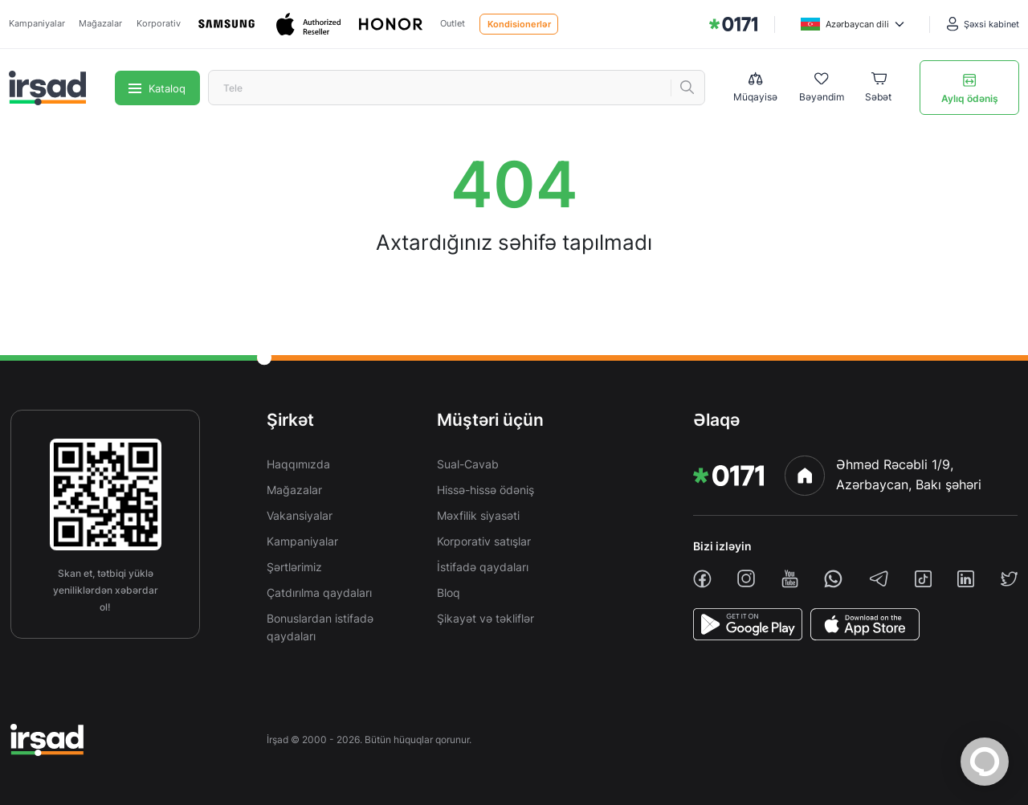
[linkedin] (965, 578)
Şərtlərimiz (294, 567)
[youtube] (789, 579)
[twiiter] (1009, 578)
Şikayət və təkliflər (485, 618)
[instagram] (746, 578)
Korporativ (159, 23)
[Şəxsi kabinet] (983, 24)
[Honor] (392, 24)
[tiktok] (923, 578)
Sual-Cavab (468, 464)
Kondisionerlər (519, 24)
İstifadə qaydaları (482, 567)
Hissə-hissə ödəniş (485, 489)
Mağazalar (100, 23)
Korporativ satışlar (484, 541)
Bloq (448, 592)
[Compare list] (755, 88)
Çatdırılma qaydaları (319, 592)
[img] (733, 24)
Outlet (452, 23)
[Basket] (878, 88)
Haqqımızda (298, 464)
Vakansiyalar (299, 515)
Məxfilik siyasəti (478, 515)
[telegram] (879, 578)
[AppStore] (865, 624)
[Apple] (310, 24)
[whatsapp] (833, 579)
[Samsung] (228, 24)
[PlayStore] (747, 624)
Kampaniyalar (37, 23)
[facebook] (702, 579)
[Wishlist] (821, 88)
